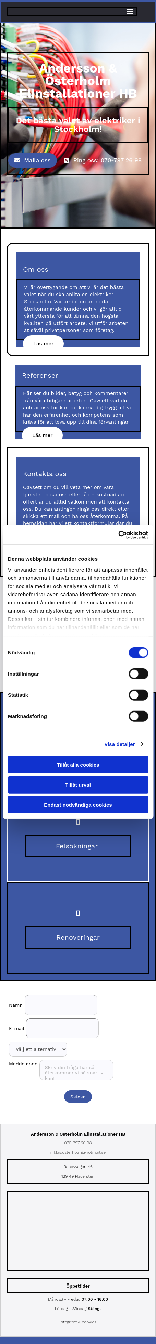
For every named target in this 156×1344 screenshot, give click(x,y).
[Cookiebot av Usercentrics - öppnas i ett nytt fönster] (118, 534)
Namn (16, 1005)
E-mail (16, 1028)
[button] (32, 160)
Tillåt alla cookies (78, 765)
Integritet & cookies (78, 1322)
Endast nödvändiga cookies (78, 805)
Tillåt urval (78, 784)
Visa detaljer (119, 744)
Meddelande (23, 1063)
